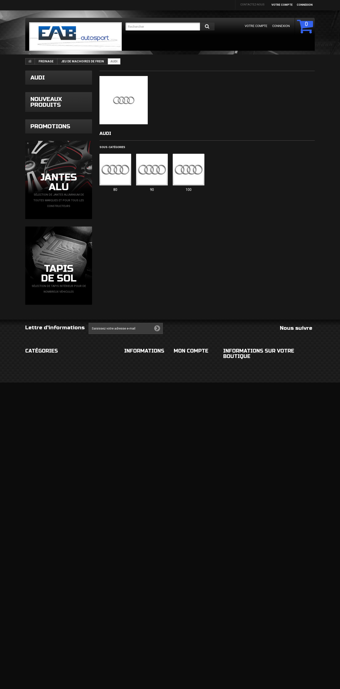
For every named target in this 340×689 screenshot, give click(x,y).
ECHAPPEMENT (84, 622)
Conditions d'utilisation (142, 622)
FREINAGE (46, 61)
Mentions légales (137, 612)
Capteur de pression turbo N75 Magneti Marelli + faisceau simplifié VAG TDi (73, 295)
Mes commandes (186, 603)
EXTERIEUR (32, 603)
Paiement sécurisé (137, 632)
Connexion (305, 4)
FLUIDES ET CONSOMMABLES (93, 642)
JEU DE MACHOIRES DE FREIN (82, 61)
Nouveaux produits (46, 137)
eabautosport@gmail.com (269, 643)
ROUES (29, 612)
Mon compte (191, 592)
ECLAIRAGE (32, 622)
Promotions (50, 357)
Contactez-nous (252, 4)
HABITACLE (81, 603)
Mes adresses (184, 638)
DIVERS (30, 652)
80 (115, 189)
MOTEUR (80, 632)
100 (189, 189)
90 (152, 189)
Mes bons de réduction (191, 663)
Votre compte (281, 4)
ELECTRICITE (82, 612)
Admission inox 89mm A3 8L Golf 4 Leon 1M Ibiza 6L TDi (76, 160)
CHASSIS (31, 632)
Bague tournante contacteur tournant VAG (76, 249)
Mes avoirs (182, 628)
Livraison (131, 603)
